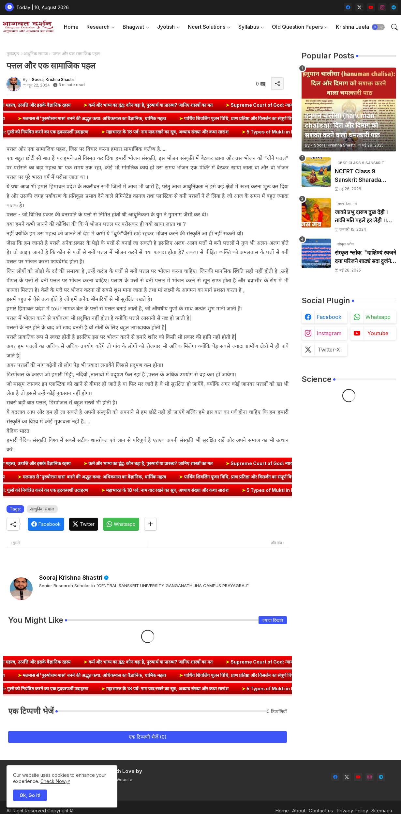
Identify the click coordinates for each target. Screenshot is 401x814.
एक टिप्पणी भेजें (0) (148, 737)
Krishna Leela (352, 26)
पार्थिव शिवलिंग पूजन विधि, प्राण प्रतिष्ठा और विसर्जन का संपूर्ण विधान (220, 118)
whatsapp (378, 317)
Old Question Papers (297, 26)
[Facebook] (46, 524)
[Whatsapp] (121, 524)
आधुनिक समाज (35, 53)
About (298, 810)
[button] (378, 27)
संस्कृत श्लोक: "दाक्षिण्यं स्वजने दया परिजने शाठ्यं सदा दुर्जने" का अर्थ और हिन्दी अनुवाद (365, 257)
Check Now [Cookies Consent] (53, 781)
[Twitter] (83, 524)
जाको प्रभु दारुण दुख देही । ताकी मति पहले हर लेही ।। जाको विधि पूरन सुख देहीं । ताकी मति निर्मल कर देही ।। (361, 217)
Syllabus (248, 26)
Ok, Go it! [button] (30, 795)
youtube (377, 333)
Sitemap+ (382, 810)
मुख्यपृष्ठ (13, 53)
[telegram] (394, 7)
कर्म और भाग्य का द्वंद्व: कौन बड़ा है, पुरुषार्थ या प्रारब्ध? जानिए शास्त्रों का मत (165, 105)
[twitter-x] (359, 7)
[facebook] (348, 7)
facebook (329, 317)
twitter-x (329, 349)
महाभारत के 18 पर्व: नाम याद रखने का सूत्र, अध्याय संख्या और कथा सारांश (181, 131)
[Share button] (150, 524)
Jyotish (166, 26)
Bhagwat (133, 26)
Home (71, 26)
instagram (329, 333)
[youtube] (371, 7)
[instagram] (382, 7)
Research (98, 26)
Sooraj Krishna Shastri (71, 577)
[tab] (71, 27)
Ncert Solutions (206, 26)
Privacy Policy (352, 810)
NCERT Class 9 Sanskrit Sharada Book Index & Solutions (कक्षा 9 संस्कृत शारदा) (364, 176)
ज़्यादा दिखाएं (272, 620)
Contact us (321, 810)
